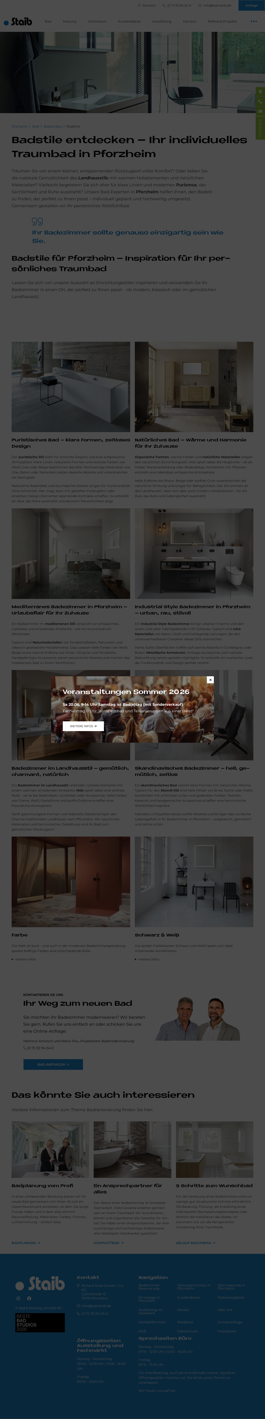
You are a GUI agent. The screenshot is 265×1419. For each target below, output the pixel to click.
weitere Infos (81, 726)
